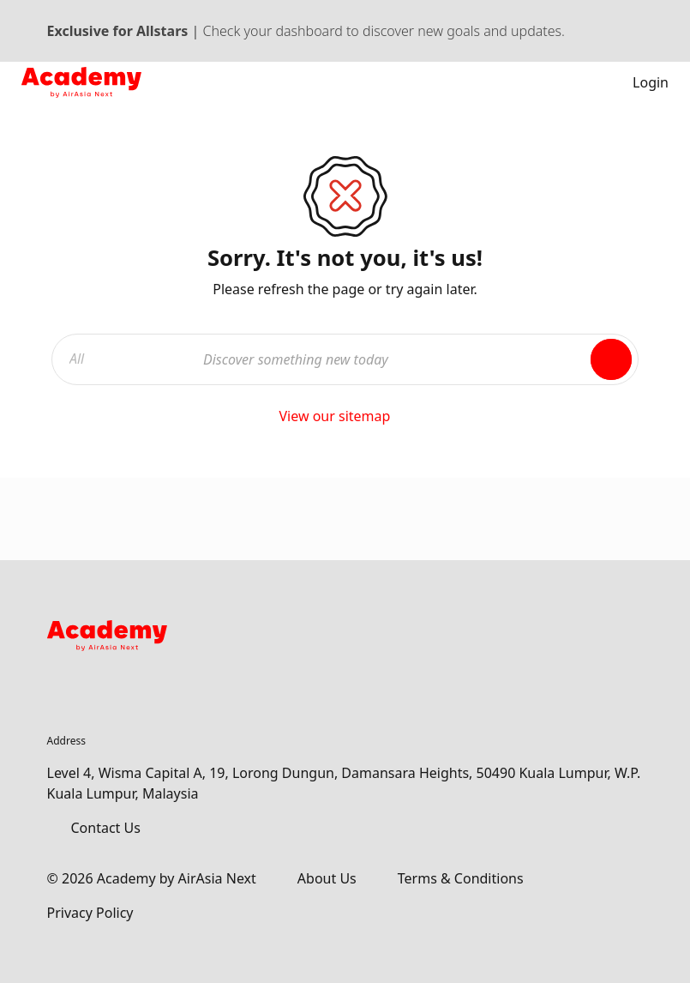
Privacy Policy (90, 912)
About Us (327, 878)
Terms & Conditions (461, 878)
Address (66, 740)
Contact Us (106, 827)
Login (639, 82)
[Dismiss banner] (635, 31)
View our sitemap (345, 416)
